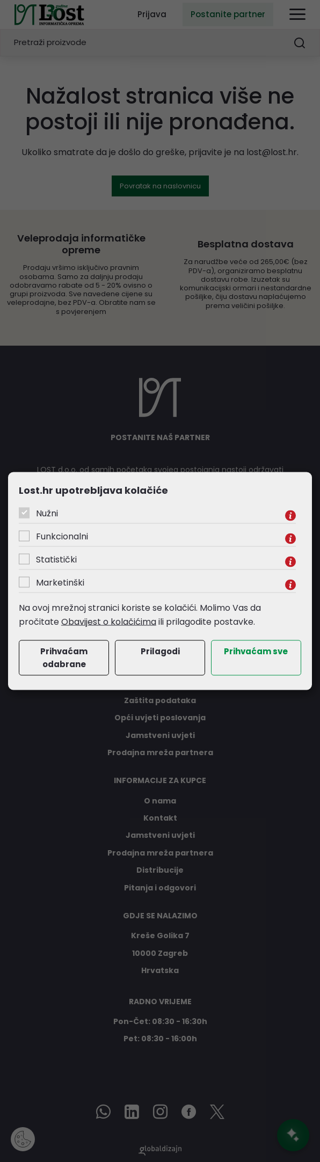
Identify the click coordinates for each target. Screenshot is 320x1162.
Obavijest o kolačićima (108, 621)
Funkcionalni (62, 536)
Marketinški (60, 582)
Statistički (56, 559)
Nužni (47, 513)
